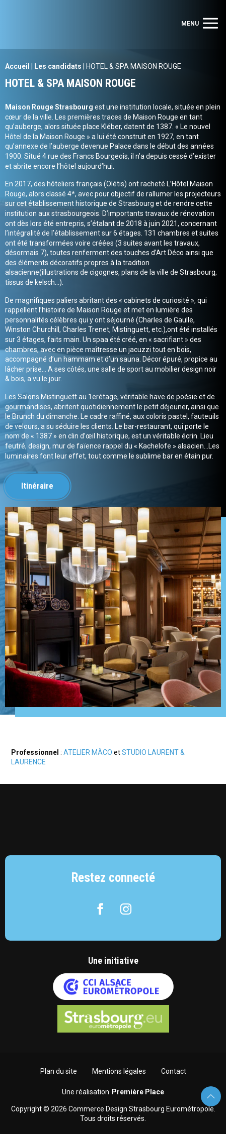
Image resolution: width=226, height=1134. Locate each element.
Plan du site (58, 1071)
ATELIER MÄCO (87, 752)
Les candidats (58, 66)
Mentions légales (119, 1071)
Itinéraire (37, 486)
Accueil (17, 66)
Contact (173, 1071)
